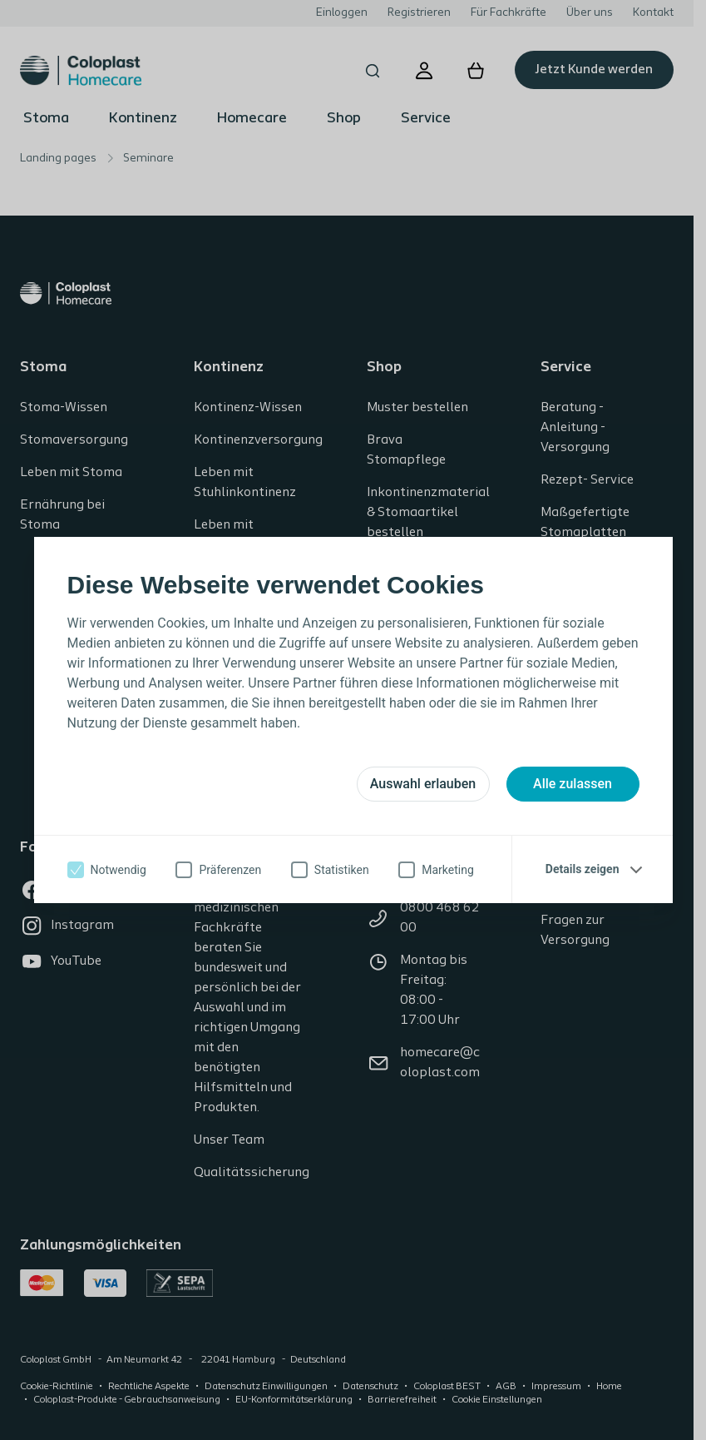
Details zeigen (583, 869)
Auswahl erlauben (423, 784)
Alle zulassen (572, 784)
